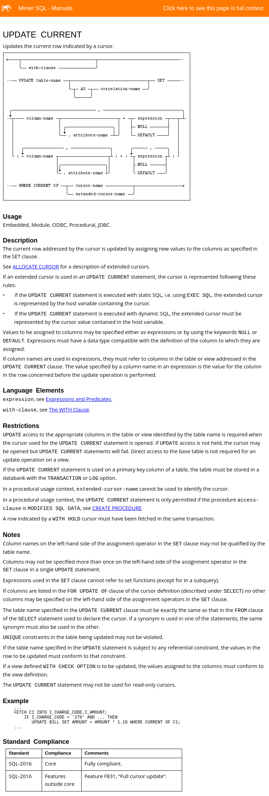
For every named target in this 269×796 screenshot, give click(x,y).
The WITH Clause (69, 409)
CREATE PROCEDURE (117, 507)
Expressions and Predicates (78, 398)
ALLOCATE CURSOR (36, 266)
